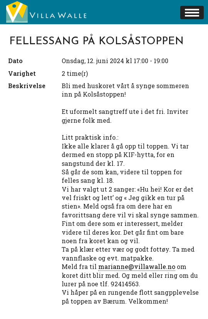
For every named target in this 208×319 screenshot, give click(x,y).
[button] (192, 12)
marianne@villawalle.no (136, 266)
